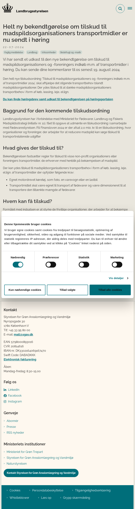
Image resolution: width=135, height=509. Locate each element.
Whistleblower (19, 497)
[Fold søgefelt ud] (120, 8)
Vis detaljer (116, 278)
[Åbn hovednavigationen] (131, 8)
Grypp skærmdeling (76, 497)
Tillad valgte (67, 289)
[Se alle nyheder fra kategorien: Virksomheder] (48, 52)
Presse (11, 427)
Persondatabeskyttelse (47, 490)
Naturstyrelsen (17, 463)
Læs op (46, 497)
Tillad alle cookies (110, 289)
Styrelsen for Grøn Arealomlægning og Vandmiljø (40, 457)
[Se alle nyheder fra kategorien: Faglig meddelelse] (13, 52)
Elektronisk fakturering (20, 359)
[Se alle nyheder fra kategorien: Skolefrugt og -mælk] (70, 52)
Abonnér (12, 421)
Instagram (15, 401)
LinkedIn (13, 389)
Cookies (15, 490)
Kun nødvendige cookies (24, 289)
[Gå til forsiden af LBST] (24, 8)
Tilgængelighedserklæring (93, 490)
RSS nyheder (15, 432)
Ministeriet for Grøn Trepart (25, 452)
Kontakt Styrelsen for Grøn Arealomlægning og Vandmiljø (41, 472)
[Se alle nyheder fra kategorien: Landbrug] (32, 52)
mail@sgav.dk (23, 334)
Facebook (15, 395)
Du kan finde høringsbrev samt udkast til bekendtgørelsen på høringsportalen (58, 99)
